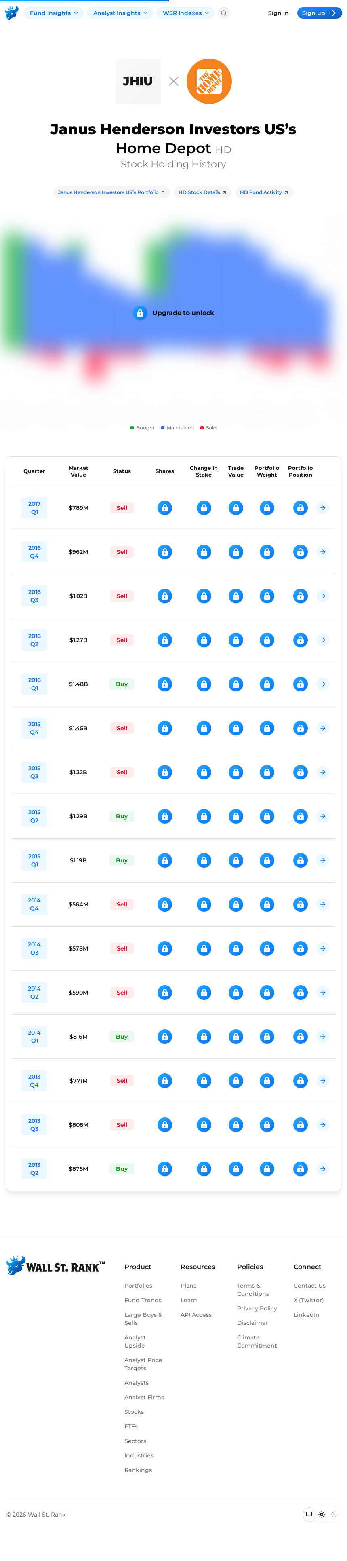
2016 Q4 (34, 552)
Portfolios (138, 1285)
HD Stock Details (203, 192)
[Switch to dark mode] (334, 1514)
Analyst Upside (135, 1341)
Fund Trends (143, 1300)
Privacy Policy (257, 1308)
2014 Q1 (34, 1036)
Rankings (138, 1470)
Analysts (136, 1382)
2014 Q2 (34, 992)
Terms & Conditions (253, 1289)
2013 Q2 (34, 1169)
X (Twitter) (309, 1300)
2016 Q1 (34, 684)
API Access (196, 1314)
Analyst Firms (144, 1397)
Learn (189, 1300)
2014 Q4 (34, 904)
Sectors (135, 1441)
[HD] (209, 81)
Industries (139, 1455)
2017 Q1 (34, 507)
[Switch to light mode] (321, 1514)
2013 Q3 (34, 1124)
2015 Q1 (34, 860)
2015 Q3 (34, 772)
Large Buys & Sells (143, 1319)
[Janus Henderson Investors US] (138, 81)
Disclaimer (252, 1323)
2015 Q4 (34, 728)
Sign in (278, 13)
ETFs (131, 1426)
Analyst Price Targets (143, 1364)
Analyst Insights (120, 13)
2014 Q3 (34, 948)
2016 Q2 (34, 640)
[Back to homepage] (12, 13)
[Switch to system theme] (309, 1514)
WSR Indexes (186, 13)
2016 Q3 (34, 596)
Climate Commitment (257, 1341)
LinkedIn (307, 1314)
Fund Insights (54, 13)
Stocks (134, 1411)
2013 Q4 (34, 1080)
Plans (188, 1285)
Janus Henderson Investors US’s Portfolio (112, 192)
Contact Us (310, 1285)
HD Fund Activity (264, 192)
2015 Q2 (34, 816)
